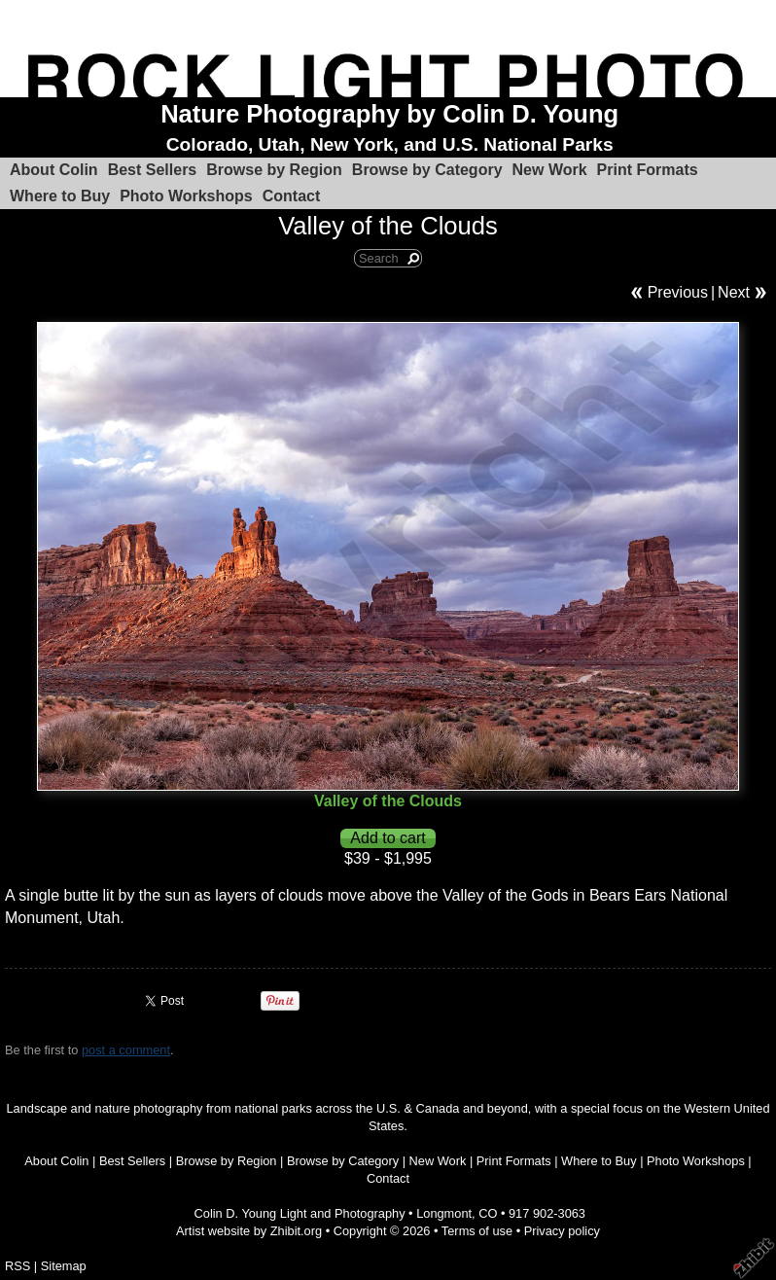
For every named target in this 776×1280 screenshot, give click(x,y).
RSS (17, 1266)
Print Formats (647, 169)
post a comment (126, 1050)
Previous (678, 292)
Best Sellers (152, 169)
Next (734, 292)
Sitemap (64, 1266)
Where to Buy (60, 196)
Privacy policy (562, 1231)
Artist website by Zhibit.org (249, 1231)
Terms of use (476, 1231)
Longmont (444, 1213)
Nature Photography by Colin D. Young (389, 113)
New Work (549, 169)
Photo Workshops (186, 196)
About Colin (54, 169)
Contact (292, 196)
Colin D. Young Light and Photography (300, 1213)
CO (487, 1213)
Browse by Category (427, 169)
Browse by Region (274, 169)
